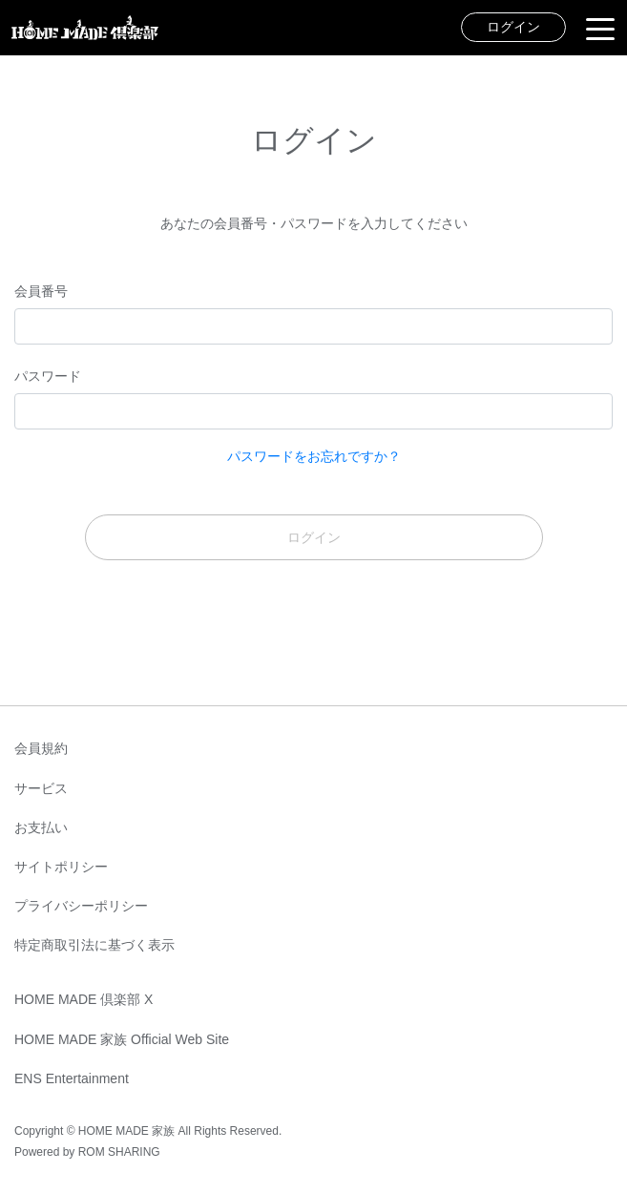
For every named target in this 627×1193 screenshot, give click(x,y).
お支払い (41, 827)
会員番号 (41, 291)
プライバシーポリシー (81, 905)
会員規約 (41, 748)
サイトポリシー (61, 866)
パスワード (47, 376)
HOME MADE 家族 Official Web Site (121, 1039)
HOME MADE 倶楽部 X (83, 999)
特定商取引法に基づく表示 (94, 944)
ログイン (513, 26)
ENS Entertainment (71, 1078)
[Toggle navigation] (600, 27)
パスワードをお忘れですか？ (314, 456)
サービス (41, 788)
